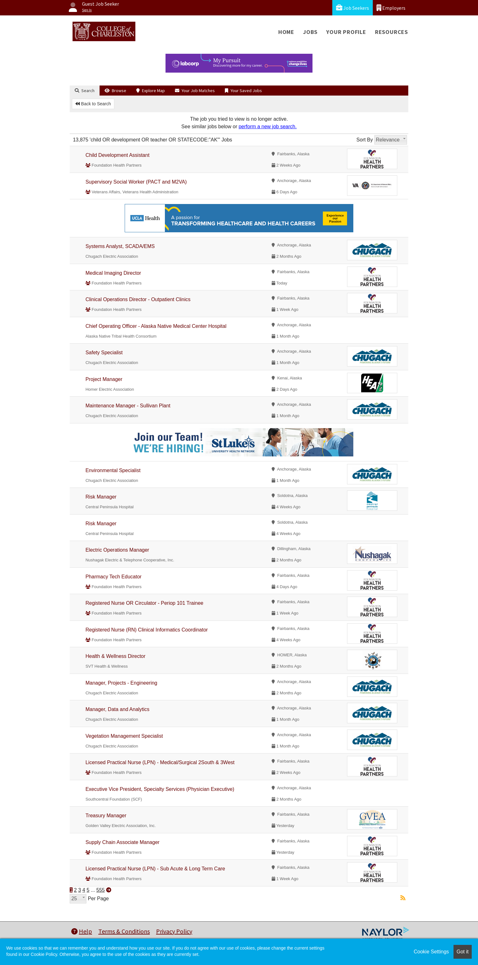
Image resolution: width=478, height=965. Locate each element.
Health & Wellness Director (115, 656)
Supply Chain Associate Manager (122, 842)
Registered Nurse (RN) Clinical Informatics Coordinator (146, 629)
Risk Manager (101, 496)
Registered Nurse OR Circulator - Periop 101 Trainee (144, 603)
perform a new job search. (268, 126)
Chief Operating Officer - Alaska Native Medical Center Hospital (155, 326)
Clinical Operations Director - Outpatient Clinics (137, 299)
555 (100, 890)
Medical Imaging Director (113, 273)
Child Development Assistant (117, 155)
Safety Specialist (103, 352)
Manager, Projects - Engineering (121, 683)
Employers (391, 8)
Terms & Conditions (124, 931)
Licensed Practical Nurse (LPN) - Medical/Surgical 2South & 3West (160, 762)
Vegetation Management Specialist (124, 736)
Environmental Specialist (112, 470)
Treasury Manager (105, 815)
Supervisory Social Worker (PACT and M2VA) (136, 182)
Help (81, 931)
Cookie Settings (431, 951)
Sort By (364, 139)
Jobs (310, 32)
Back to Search (93, 103)
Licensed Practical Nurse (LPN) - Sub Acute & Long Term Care (155, 868)
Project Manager (103, 379)
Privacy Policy (174, 931)
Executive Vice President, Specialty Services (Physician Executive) (159, 789)
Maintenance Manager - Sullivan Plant (127, 405)
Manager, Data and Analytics (117, 709)
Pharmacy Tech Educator (113, 576)
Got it (463, 951)
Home (286, 32)
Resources (391, 32)
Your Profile (346, 32)
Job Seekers (352, 8)
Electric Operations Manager (117, 550)
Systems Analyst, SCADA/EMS (120, 246)
